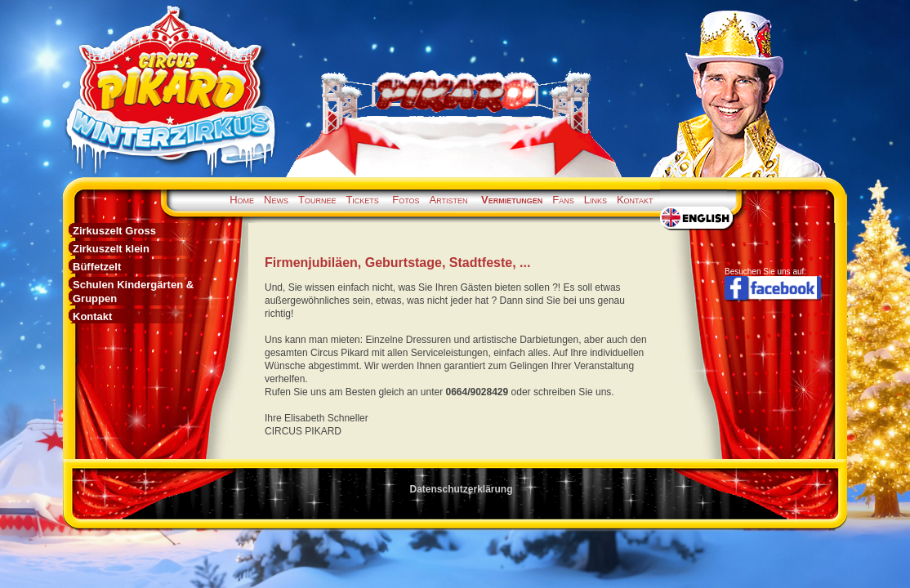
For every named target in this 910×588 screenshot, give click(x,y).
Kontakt (635, 200)
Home (242, 200)
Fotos (405, 200)
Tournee (317, 200)
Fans (562, 200)
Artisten (449, 200)
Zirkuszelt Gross (114, 231)
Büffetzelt (97, 267)
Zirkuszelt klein (111, 249)
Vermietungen (511, 200)
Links (595, 200)
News (276, 200)
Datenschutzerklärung (460, 489)
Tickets (362, 200)
